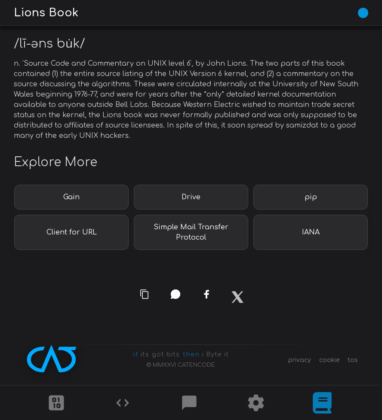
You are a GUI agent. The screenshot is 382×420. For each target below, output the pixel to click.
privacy (299, 360)
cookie (329, 360)
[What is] (322, 402)
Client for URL (71, 232)
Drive (191, 197)
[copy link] (144, 294)
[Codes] (122, 402)
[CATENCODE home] (51, 358)
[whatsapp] (175, 294)
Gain (71, 197)
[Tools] (256, 402)
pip (311, 197)
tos (353, 360)
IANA (311, 232)
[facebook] (206, 296)
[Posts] (189, 402)
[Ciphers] (56, 402)
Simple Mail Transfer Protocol (191, 232)
